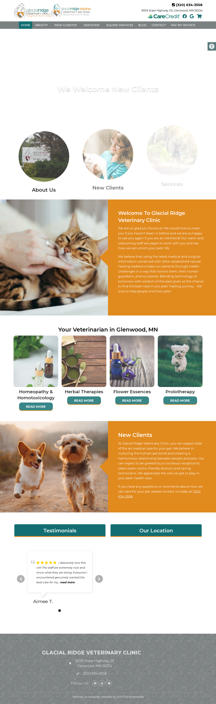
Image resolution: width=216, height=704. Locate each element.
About (40, 25)
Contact (159, 25)
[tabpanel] (60, 578)
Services (91, 25)
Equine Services (119, 25)
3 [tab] (64, 610)
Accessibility (92, 696)
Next (99, 579)
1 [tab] (54, 610)
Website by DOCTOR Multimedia (122, 696)
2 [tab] (59, 610)
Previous (21, 579)
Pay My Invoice (183, 25)
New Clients (64, 25)
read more (67, 582)
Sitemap (77, 696)
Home (25, 25)
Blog (142, 25)
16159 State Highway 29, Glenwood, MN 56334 (171, 10)
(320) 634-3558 (189, 5)
